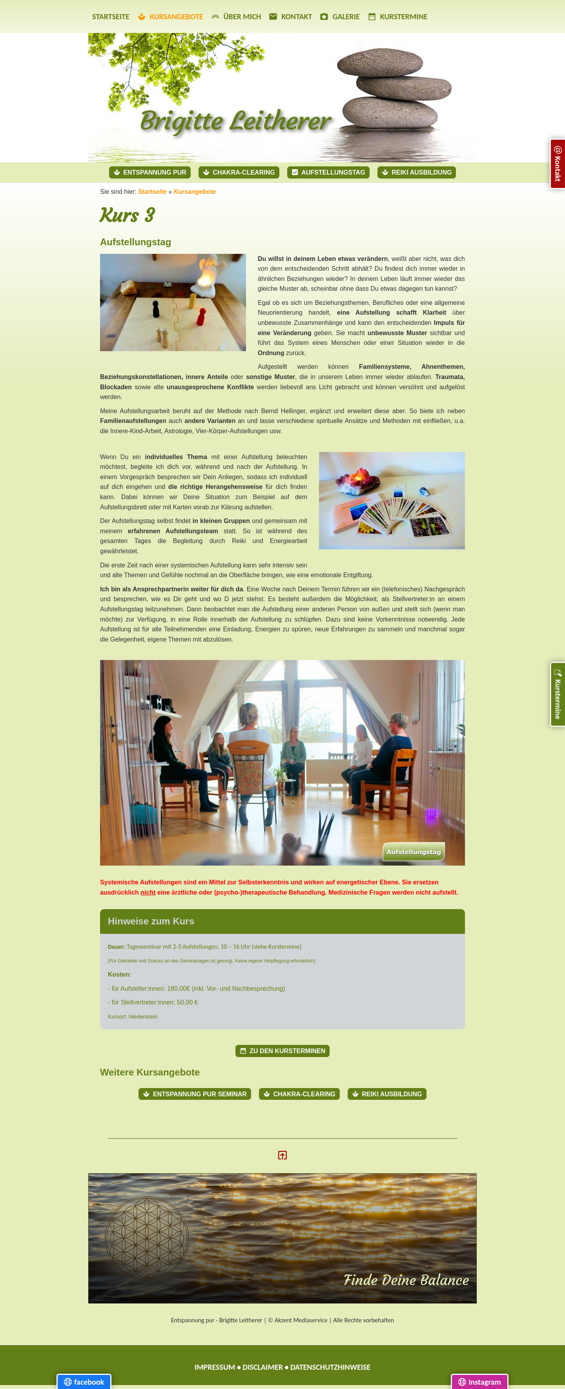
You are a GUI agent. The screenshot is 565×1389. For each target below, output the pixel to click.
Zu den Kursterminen (282, 1050)
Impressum (215, 1367)
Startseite (110, 16)
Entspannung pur (149, 172)
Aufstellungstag (328, 172)
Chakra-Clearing (239, 172)
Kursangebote (170, 16)
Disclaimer (263, 1367)
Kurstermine (398, 16)
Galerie (339, 16)
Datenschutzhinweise (330, 1367)
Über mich (236, 16)
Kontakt (290, 16)
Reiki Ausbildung (417, 172)
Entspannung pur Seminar (194, 1093)
